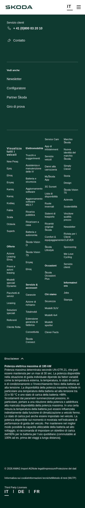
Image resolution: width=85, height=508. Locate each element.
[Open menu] (78, 7)
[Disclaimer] (42, 402)
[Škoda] (19, 7)
